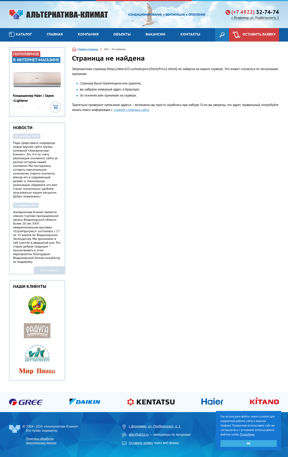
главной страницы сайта (131, 110)
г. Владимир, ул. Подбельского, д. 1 (154, 426)
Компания (88, 34)
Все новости (49, 270)
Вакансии (155, 34)
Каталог (20, 34)
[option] (37, 335)
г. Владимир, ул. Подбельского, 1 (255, 17)
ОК (249, 443)
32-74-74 (255, 12)
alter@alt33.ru (138, 434)
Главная (55, 34)
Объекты (122, 34)
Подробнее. (247, 434)
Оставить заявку (141, 443)
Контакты (190, 34)
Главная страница (88, 49)
